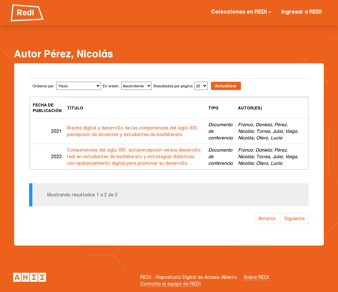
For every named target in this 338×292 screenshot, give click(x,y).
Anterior (267, 218)
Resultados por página (173, 86)
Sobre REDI (256, 277)
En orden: (111, 86)
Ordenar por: (43, 86)
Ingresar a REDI (301, 11)
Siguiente (294, 218)
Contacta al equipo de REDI (170, 283)
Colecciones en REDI (241, 11)
